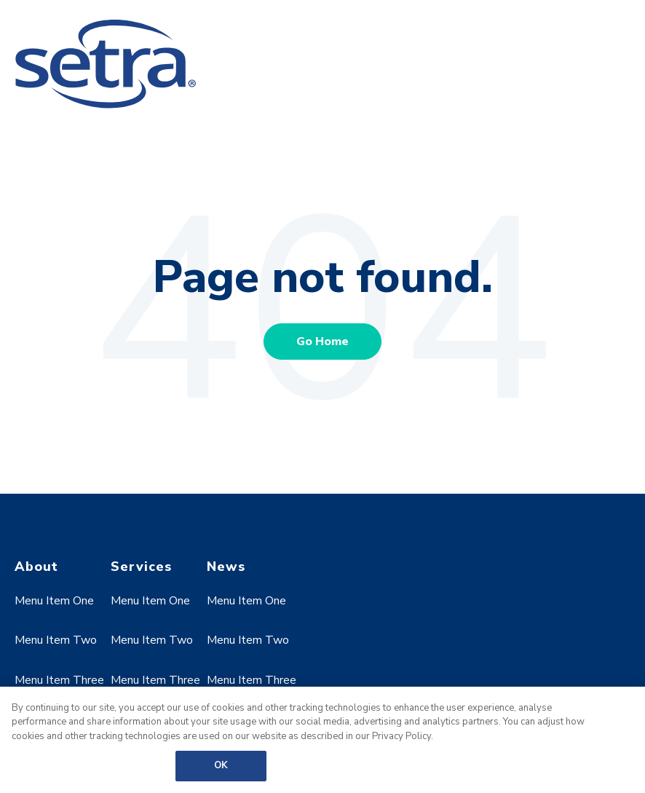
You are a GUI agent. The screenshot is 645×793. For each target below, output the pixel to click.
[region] (322, 740)
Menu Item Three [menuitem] (59, 680)
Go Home (322, 342)
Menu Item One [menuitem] (54, 601)
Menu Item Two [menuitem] (56, 640)
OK (221, 765)
